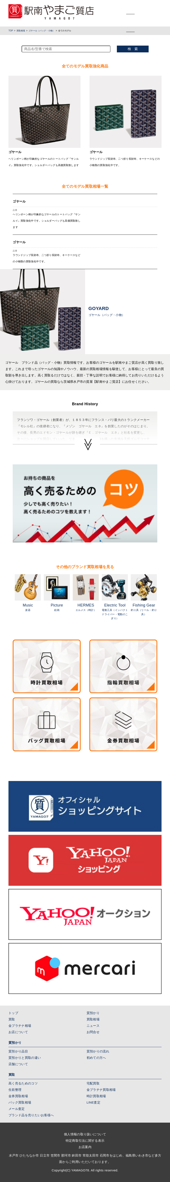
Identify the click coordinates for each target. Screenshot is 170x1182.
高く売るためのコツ (23, 1083)
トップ (13, 1013)
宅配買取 (93, 1083)
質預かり (93, 1013)
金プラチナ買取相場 (101, 1089)
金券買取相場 (18, 1096)
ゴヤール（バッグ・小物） (42, 30)
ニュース (93, 1025)
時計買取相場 (96, 1096)
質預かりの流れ (98, 1051)
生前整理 (14, 1089)
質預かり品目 (18, 1051)
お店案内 (85, 1147)
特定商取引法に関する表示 (85, 1140)
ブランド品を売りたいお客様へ (31, 1115)
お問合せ (93, 1032)
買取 (11, 1019)
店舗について (18, 1064)
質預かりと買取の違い (24, 1057)
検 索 (133, 49)
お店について (18, 1032)
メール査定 (16, 1109)
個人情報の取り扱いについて (85, 1134)
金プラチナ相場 (19, 1025)
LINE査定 (93, 1102)
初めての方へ (96, 1057)
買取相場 (21, 30)
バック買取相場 (19, 1102)
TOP (10, 30)
